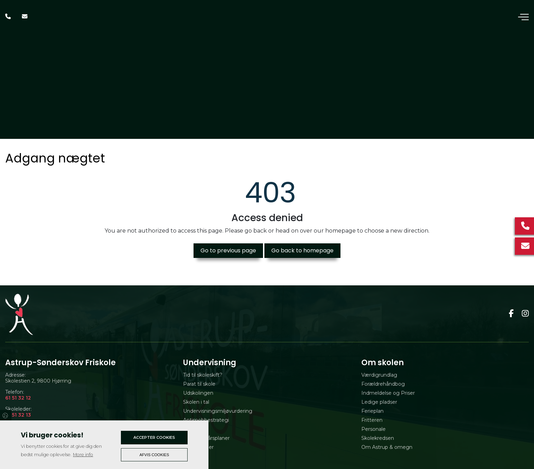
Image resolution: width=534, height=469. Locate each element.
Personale (373, 429)
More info (83, 454)
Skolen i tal (196, 402)
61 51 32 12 (18, 398)
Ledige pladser (379, 402)
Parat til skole (199, 384)
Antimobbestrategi (206, 420)
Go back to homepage (302, 250)
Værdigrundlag (379, 374)
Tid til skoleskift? (202, 374)
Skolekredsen (377, 438)
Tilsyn (189, 429)
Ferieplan (372, 411)
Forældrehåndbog (383, 384)
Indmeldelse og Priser (388, 393)
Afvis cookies (154, 455)
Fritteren (372, 420)
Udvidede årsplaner (206, 438)
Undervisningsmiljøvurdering (217, 411)
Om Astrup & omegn (386, 447)
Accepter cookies (154, 437)
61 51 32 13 (18, 415)
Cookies (5, 415)
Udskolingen (198, 393)
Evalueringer (198, 447)
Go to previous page (228, 250)
